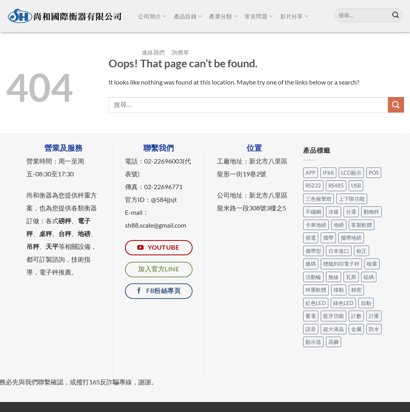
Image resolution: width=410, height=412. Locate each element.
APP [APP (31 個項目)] (310, 173)
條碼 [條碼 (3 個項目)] (310, 264)
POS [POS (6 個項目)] (374, 173)
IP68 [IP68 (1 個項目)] (328, 173)
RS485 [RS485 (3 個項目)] (336, 185)
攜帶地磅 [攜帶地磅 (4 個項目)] (351, 237)
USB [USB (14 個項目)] (356, 185)
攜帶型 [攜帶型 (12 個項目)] (313, 251)
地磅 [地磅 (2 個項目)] (339, 225)
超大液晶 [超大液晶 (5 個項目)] (333, 329)
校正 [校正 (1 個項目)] (361, 251)
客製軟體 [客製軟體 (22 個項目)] (361, 225)
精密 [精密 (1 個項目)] (356, 290)
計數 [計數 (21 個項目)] (356, 316)
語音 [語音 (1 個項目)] (310, 329)
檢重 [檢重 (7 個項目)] (372, 264)
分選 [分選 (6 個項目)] (351, 211)
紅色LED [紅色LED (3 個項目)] (315, 303)
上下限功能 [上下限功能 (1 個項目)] (352, 199)
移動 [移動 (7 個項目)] (339, 290)
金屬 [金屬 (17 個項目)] (356, 329)
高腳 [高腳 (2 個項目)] (333, 342)
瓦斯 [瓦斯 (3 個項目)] (351, 277)
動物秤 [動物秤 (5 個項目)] (371, 211)
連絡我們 (153, 52)
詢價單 (180, 52)
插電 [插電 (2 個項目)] (310, 237)
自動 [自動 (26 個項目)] (366, 303)
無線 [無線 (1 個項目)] (333, 277)
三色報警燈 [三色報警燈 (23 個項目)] (318, 199)
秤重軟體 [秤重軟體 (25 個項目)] (315, 290)
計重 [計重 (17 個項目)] (374, 316)
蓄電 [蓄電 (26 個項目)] (310, 316)
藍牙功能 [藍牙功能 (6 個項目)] (333, 316)
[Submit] (395, 15)
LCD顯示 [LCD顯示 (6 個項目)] (351, 173)
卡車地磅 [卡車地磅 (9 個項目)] (315, 225)
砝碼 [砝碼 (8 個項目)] (369, 277)
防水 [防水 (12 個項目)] (374, 329)
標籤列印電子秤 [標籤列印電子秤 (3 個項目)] (341, 264)
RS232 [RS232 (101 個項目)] (313, 185)
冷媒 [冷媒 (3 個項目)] (333, 211)
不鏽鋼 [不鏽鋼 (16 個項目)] (313, 211)
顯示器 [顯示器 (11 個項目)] (313, 342)
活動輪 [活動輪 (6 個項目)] (313, 277)
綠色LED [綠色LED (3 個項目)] (343, 303)
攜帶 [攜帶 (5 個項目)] (328, 237)
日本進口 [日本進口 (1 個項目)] (338, 251)
